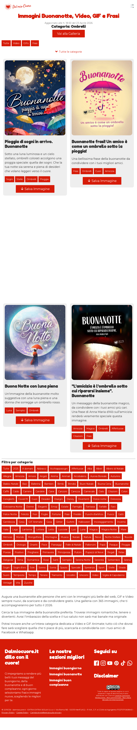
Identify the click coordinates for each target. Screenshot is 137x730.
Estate (64, 506)
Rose (46, 560)
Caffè (6, 491)
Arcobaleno (80, 476)
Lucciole (62, 529)
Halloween (84, 521)
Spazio (63, 567)
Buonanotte (122, 483)
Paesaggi (56, 544)
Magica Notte (109, 529)
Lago (15, 529)
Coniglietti (8, 499)
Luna (9, 410)
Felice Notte (10, 514)
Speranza (89, 567)
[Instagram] (103, 663)
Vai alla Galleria (68, 34)
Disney (70, 499)
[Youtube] (109, 663)
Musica (64, 537)
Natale (76, 537)
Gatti (121, 514)
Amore (32, 476)
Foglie (44, 514)
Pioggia (44, 179)
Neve (98, 537)
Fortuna (56, 514)
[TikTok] (123, 663)
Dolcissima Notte (12, 506)
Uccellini (70, 575)
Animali (66, 476)
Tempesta (18, 575)
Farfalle (103, 506)
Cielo (101, 491)
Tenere (44, 575)
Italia (5, 529)
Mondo (20, 537)
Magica (90, 428)
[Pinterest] (116, 663)
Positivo (19, 552)
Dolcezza (115, 499)
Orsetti (33, 544)
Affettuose (118, 428)
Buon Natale (87, 483)
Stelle (20, 179)
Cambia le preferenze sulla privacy (46, 712)
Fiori (35, 514)
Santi (55, 560)
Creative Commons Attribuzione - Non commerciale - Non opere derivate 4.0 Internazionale (113, 697)
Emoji (54, 506)
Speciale (76, 567)
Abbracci (41, 468)
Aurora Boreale (98, 476)
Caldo (16, 491)
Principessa (64, 552)
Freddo (77, 514)
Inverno (121, 521)
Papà (102, 544)
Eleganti (42, 506)
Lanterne (27, 529)
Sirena (127, 560)
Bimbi (60, 483)
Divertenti (83, 499)
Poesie (7, 552)
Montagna (51, 537)
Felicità (25, 514)
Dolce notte (99, 499)
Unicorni (83, 575)
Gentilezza (9, 521)
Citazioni (78, 436)
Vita (18, 582)
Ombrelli (31, 179)
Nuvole (128, 537)
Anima (54, 476)
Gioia (49, 521)
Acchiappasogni (59, 468)
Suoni (6, 575)
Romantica (33, 560)
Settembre (114, 560)
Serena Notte (83, 560)
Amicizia (109, 171)
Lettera (40, 529)
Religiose (8, 560)
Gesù (22, 521)
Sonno (42, 567)
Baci (24, 483)
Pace (44, 544)
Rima (20, 560)
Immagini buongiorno (65, 668)
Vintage (7, 582)
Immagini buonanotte (65, 674)
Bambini (48, 483)
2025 (15, 468)
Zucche (28, 582)
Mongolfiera (34, 537)
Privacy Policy (8, 712)
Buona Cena (104, 483)
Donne (30, 506)
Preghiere (33, 552)
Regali (110, 552)
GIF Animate (35, 521)
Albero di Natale (115, 468)
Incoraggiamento (103, 521)
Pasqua (113, 544)
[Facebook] (96, 663)
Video (16, 43)
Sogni (9, 179)
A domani (27, 468)
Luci (73, 529)
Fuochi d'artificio (94, 514)
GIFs (25, 43)
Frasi (34, 43)
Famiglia (77, 506)
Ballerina (35, 483)
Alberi (99, 468)
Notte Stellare (113, 537)
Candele (40, 491)
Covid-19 (23, 499)
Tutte (6, 43)
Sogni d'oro (19, 567)
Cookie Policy (22, 712)
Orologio (21, 544)
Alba (89, 468)
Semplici (20, 410)
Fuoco (110, 514)
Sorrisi (53, 567)
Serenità (99, 560)
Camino (27, 491)
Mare (123, 529)
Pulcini (77, 552)
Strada (122, 567)
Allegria (7, 476)
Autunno (115, 476)
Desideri (45, 499)
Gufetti (70, 521)
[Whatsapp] (129, 663)
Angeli (43, 476)
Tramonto (57, 575)
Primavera (48, 552)
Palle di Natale (73, 544)
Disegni (58, 499)
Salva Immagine (35, 189)
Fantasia (90, 506)
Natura (87, 537)
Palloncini (90, 544)
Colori (124, 491)
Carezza (75, 491)
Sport (102, 567)
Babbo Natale (10, 483)
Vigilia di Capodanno (114, 575)
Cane (51, 491)
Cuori (98, 171)
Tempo (32, 575)
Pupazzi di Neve (94, 552)
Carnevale (89, 491)
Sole (32, 567)
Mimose (7, 537)
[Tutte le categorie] (68, 52)
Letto (51, 529)
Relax (121, 552)
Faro (113, 506)
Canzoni (62, 491)
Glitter (59, 521)
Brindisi (72, 483)
